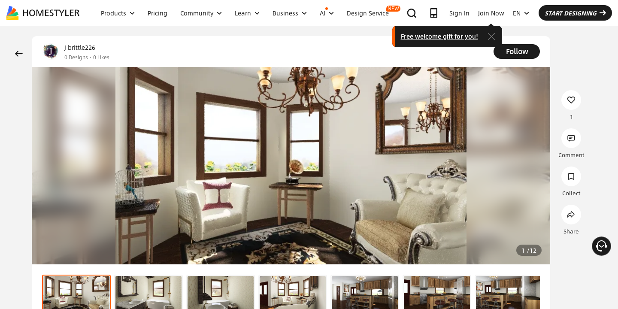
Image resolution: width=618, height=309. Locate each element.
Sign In (459, 13)
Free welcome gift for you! (439, 36)
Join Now (491, 13)
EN (521, 13)
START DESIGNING (575, 13)
